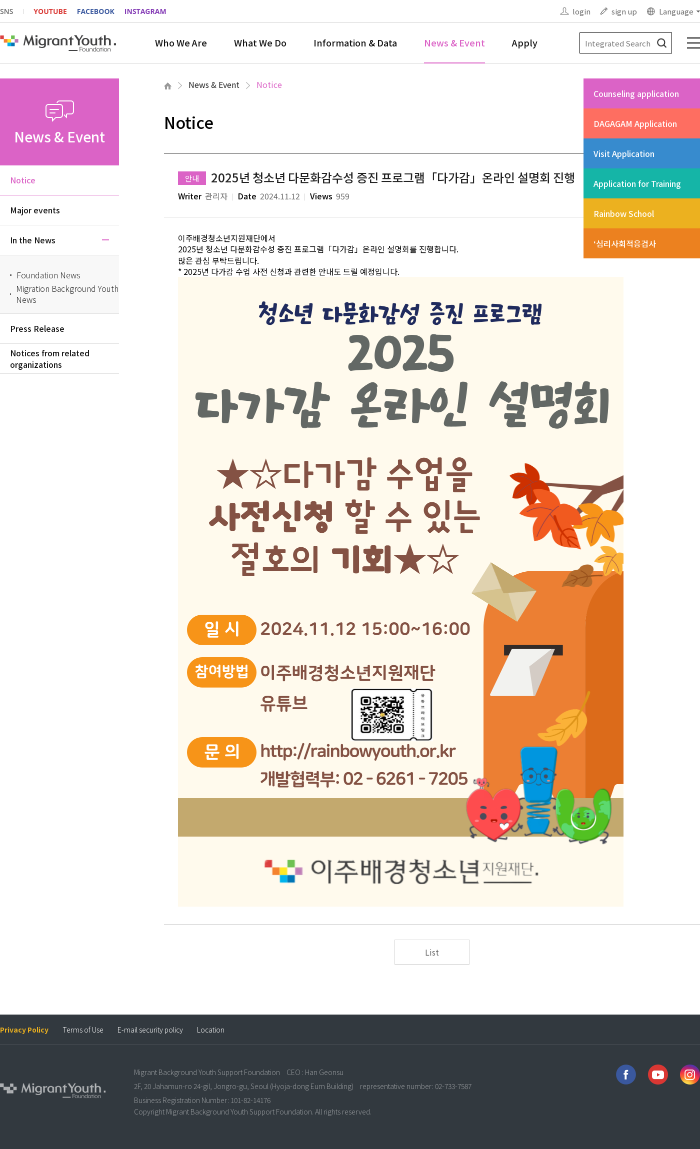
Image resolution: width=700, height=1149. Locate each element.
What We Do (260, 42)
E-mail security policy (150, 1030)
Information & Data (355, 42)
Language (676, 11)
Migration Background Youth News (67, 293)
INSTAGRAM (145, 11)
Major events (35, 210)
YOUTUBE (50, 11)
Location (210, 1030)
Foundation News (48, 275)
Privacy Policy (24, 1030)
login (581, 11)
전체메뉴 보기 (693, 42)
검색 (661, 43)
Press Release (37, 328)
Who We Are (181, 42)
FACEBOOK (95, 11)
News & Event (454, 42)
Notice (269, 84)
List (432, 952)
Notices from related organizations (50, 358)
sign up (624, 11)
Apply (525, 42)
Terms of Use (83, 1030)
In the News (33, 240)
